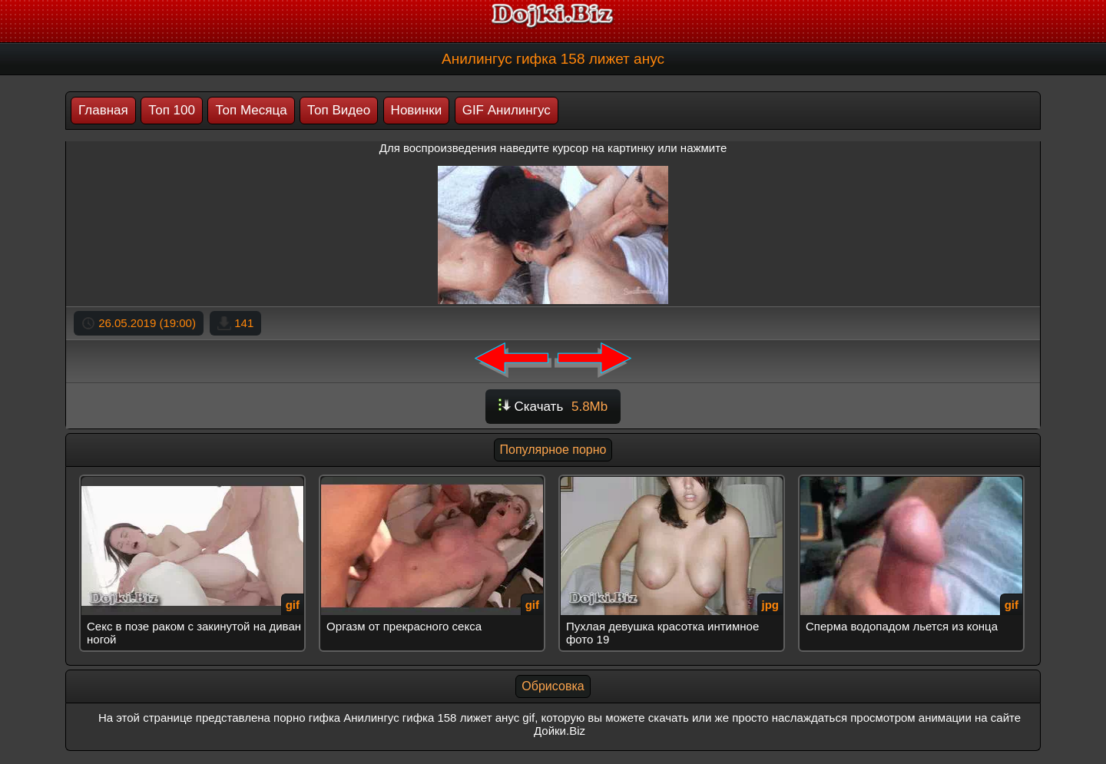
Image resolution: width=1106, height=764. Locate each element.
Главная (103, 110)
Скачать (553, 407)
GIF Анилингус (506, 110)
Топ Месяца (250, 110)
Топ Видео (338, 110)
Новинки (416, 110)
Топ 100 (171, 110)
